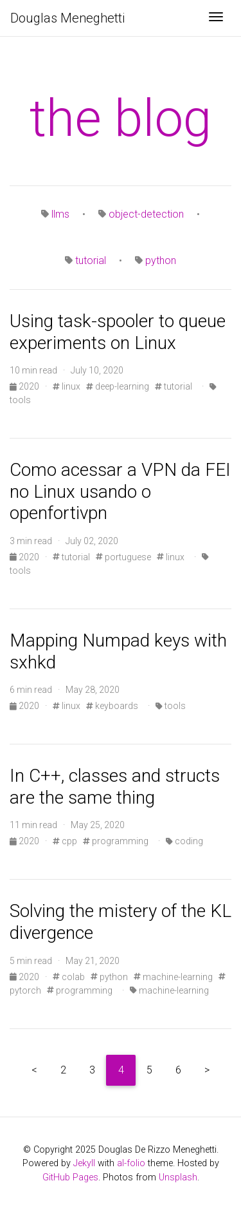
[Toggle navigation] (216, 18)
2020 (25, 386)
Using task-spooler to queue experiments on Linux (118, 332)
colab (69, 977)
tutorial (90, 260)
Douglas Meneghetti (67, 18)
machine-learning (173, 977)
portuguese (123, 557)
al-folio (131, 1163)
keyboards (112, 706)
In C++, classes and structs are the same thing (115, 786)
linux (66, 386)
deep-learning (117, 386)
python (160, 260)
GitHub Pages (70, 1177)
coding (184, 841)
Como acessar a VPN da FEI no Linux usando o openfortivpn (120, 491)
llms (60, 214)
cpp (65, 841)
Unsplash (178, 1177)
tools (171, 706)
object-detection (146, 214)
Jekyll (84, 1163)
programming (115, 841)
